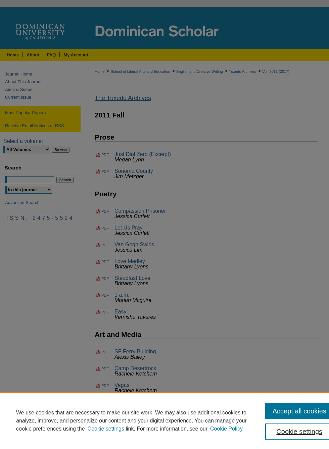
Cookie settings (106, 429)
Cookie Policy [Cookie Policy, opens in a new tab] (226, 429)
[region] (164, 420)
